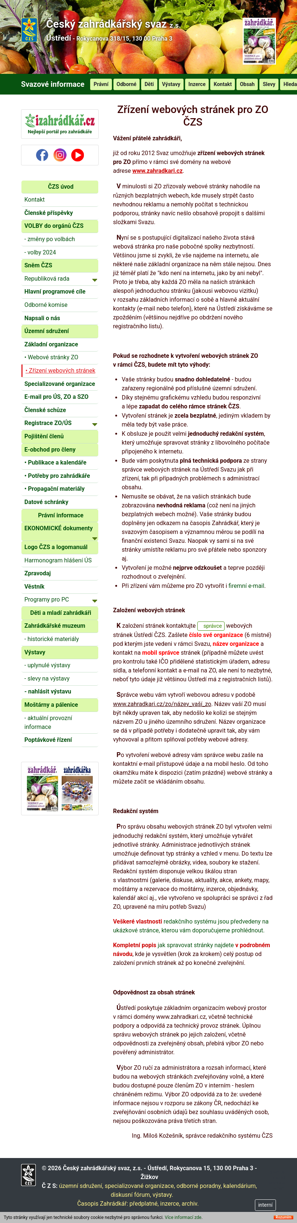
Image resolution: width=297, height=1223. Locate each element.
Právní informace (60, 515)
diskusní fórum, (131, 1194)
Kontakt (223, 84)
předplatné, (144, 1203)
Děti (149, 84)
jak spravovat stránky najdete (174, 945)
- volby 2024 (40, 252)
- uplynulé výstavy (47, 665)
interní (265, 1205)
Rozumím (283, 1217)
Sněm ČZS (38, 265)
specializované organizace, (140, 1185)
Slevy (269, 84)
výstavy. (163, 1194)
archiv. (190, 1203)
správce (213, 626)
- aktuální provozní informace (48, 722)
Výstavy (171, 84)
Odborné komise (46, 304)
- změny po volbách (49, 239)
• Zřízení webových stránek (60, 370)
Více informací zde (183, 1217)
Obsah (247, 84)
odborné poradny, (199, 1185)
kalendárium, (240, 1185)
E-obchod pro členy (50, 449)
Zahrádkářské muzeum (54, 625)
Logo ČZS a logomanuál (56, 547)
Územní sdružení (46, 331)
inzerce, (170, 1203)
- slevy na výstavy (46, 678)
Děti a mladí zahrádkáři (60, 612)
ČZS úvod (61, 186)
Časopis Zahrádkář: (102, 1203)
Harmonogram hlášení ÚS (58, 560)
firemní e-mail (246, 585)
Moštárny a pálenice (51, 704)
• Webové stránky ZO (51, 357)
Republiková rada (60, 278)
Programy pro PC (60, 599)
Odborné (127, 84)
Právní (100, 84)
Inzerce (196, 84)
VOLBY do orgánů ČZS (53, 225)
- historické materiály (51, 639)
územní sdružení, (81, 1185)
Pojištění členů (44, 436)
